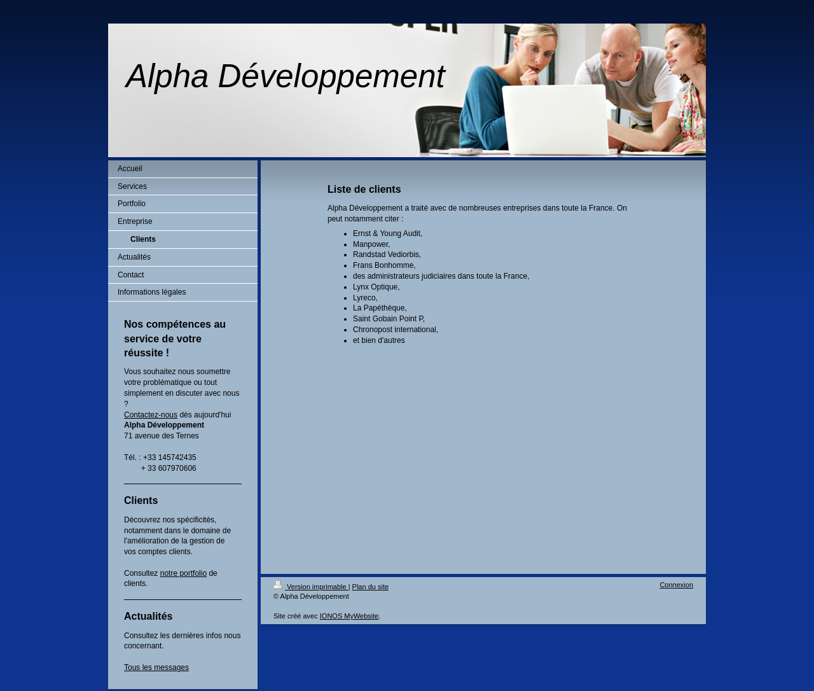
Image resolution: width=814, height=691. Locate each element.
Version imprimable (310, 586)
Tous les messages (156, 667)
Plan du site (370, 586)
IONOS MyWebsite (349, 616)
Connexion (676, 585)
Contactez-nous (150, 414)
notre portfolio (183, 573)
